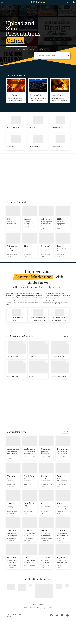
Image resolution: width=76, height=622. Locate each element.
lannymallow (44, 227)
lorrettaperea (45, 484)
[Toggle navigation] (2, 2)
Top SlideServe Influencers (38, 579)
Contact (49, 608)
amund (43, 511)
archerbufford (61, 254)
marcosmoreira (62, 227)
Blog (43, 608)
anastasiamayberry (46, 538)
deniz (9, 227)
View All (66, 336)
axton (59, 457)
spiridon (43, 457)
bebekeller (27, 227)
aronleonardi (11, 565)
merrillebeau (11, 457)
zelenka (26, 484)
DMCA (38, 608)
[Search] (68, 2)
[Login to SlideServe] (74, 2)
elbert (59, 538)
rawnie (59, 484)
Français (41, 604)
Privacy (32, 608)
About (26, 608)
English (34, 604)
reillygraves (27, 457)
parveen (26, 511)
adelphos (60, 511)
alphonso (10, 254)
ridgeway (43, 254)
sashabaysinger (12, 484)
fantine (59, 565)
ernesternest (28, 254)
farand (43, 565)
